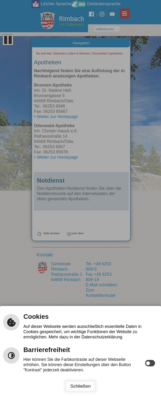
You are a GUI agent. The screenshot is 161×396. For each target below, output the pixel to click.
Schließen (80, 386)
